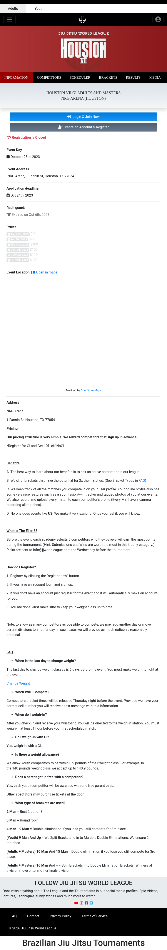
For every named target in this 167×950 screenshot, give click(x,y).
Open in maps (44, 272)
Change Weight (18, 683)
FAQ (142, 480)
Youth (39, 9)
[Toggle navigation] (9, 19)
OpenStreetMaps (91, 390)
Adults (13, 9)
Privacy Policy (60, 916)
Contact (33, 916)
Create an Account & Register (83, 127)
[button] (16, 77)
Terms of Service (95, 916)
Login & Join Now (83, 117)
